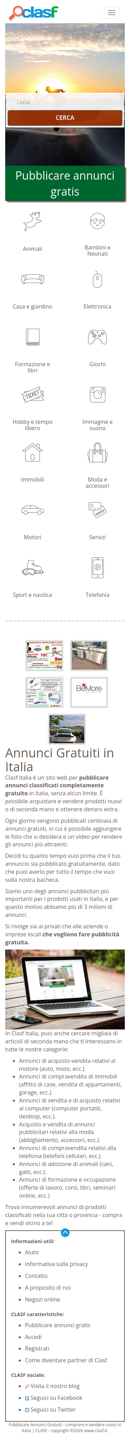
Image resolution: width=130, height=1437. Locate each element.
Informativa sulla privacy (56, 1264)
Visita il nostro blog (52, 1386)
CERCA (64, 118)
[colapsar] (111, 12)
